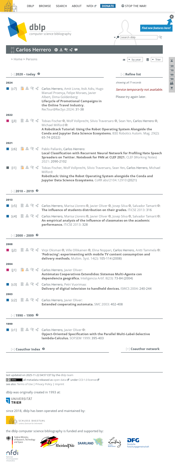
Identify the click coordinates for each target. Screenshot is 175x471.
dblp (30, 6)
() (135, 133)
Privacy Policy (43, 384)
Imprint (59, 384)
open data (59, 380)
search (61, 6)
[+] (128, 349)
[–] (122, 74)
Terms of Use (25, 384)
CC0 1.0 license (87, 380)
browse (45, 6)
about (77, 6)
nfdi (90, 6)
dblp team (67, 375)
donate (108, 6)
